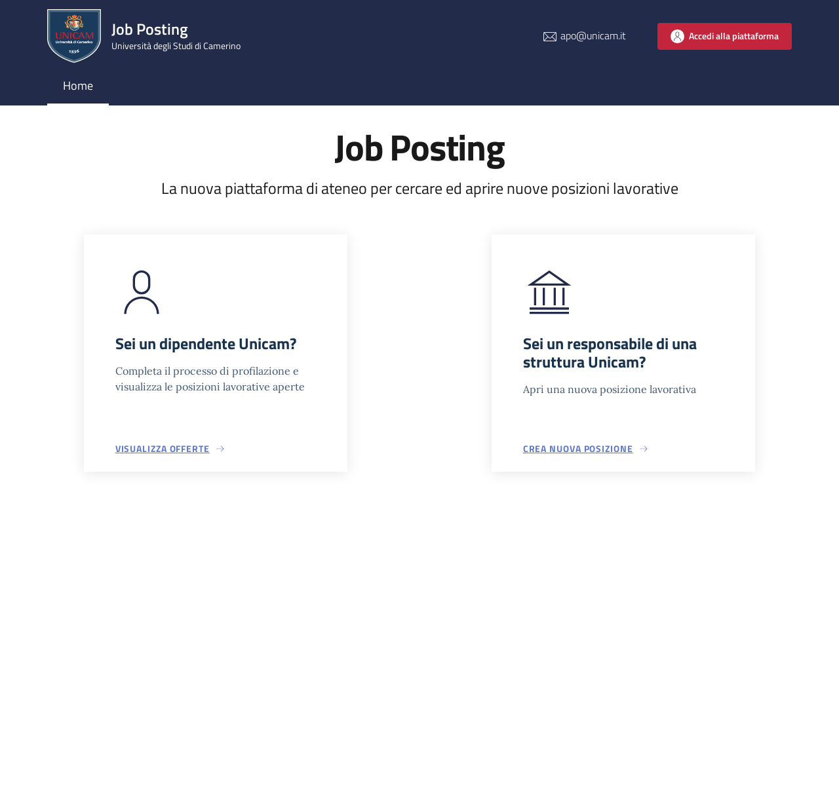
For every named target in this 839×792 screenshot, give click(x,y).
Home (78, 85)
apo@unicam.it (593, 35)
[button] (170, 449)
